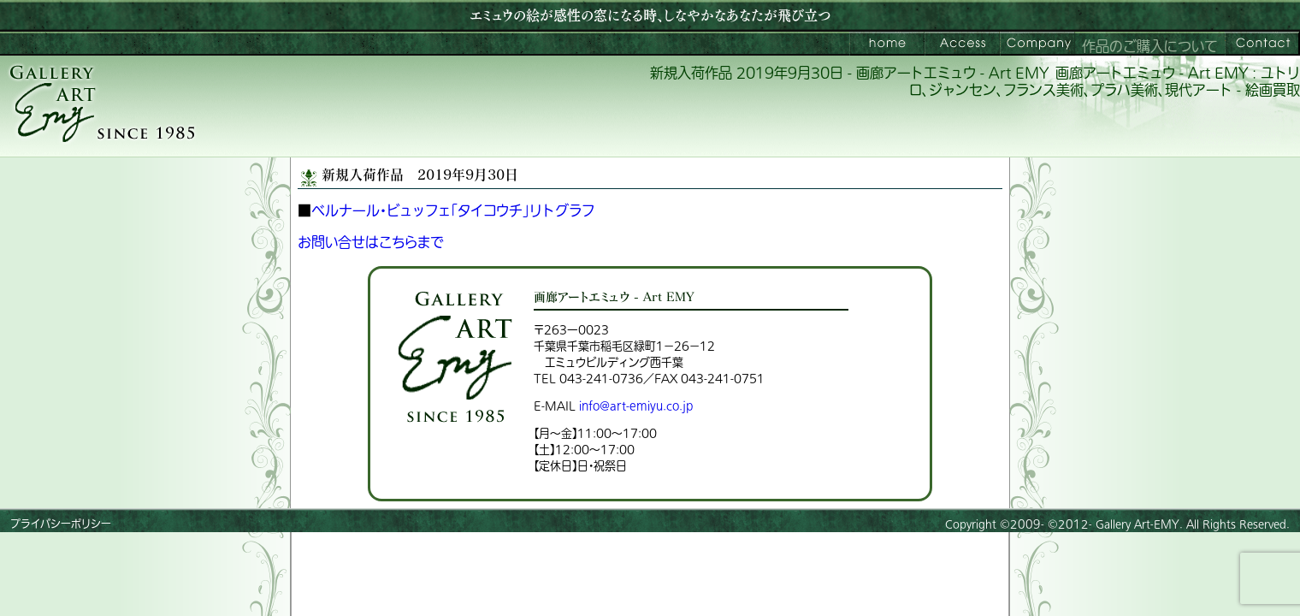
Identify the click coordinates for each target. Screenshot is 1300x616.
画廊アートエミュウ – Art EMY (887, 44)
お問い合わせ (1262, 44)
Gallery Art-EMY (1137, 524)
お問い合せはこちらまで (371, 243)
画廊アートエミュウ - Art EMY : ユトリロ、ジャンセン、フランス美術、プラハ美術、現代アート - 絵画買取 (1104, 82)
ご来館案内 (962, 44)
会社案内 (1037, 44)
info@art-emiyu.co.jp (636, 406)
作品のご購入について (1150, 47)
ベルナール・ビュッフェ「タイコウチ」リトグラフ (452, 211)
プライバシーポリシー (60, 524)
